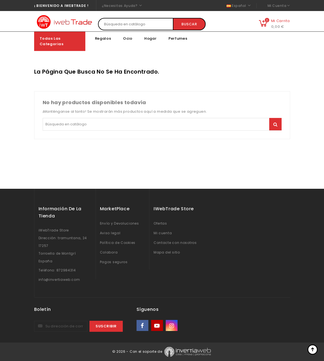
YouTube (157, 325)
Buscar (189, 24)
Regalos (103, 38)
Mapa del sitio (167, 252)
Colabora (109, 252)
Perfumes (177, 38)
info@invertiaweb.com (59, 279)
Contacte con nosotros (175, 242)
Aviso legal (110, 233)
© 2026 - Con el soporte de (138, 351)
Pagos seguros (114, 262)
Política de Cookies (117, 242)
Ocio (127, 38)
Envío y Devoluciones (119, 223)
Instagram (172, 325)
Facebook (143, 325)
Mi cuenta (163, 233)
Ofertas (160, 223)
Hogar (150, 38)
